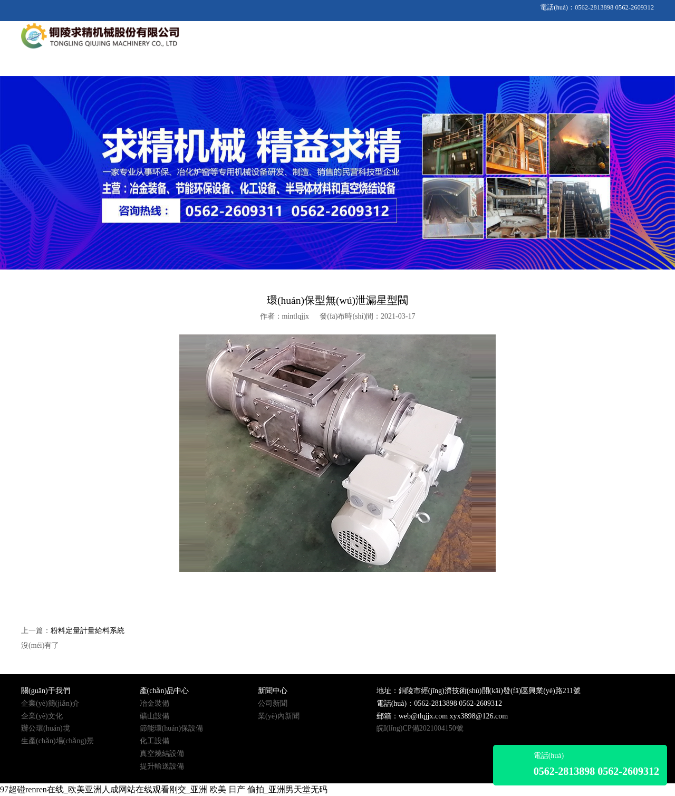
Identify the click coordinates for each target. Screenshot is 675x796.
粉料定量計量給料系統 (87, 631)
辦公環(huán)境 (45, 728)
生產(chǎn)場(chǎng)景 (57, 741)
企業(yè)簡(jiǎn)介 (50, 703)
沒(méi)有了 (40, 645)
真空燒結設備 (162, 753)
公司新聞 (272, 703)
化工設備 (154, 741)
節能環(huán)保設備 (172, 728)
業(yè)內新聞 (279, 716)
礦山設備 (154, 716)
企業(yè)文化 (42, 716)
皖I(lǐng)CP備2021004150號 (420, 728)
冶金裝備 (154, 703)
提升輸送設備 (162, 766)
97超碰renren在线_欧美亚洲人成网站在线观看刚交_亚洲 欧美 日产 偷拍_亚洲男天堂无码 (163, 789)
